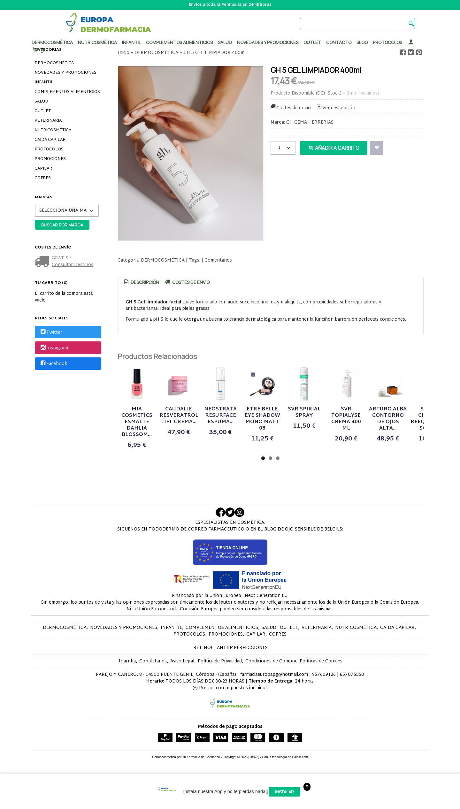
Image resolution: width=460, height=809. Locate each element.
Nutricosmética (97, 42)
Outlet (312, 42)
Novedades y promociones (267, 42)
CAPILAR (43, 168)
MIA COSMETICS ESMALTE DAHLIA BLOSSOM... (151, 444)
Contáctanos (153, 677)
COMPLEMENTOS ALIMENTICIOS (67, 92)
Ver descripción (335, 108)
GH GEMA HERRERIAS (310, 122)
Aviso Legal (182, 677)
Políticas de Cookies (321, 677)
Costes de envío (290, 108)
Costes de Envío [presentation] (187, 282)
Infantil (131, 42)
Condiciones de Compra (270, 677)
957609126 (324, 690)
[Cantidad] (283, 148)
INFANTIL (43, 82)
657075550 (352, 690)
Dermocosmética (52, 42)
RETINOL (203, 664)
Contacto (338, 42)
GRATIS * (62, 258)
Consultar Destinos (72, 265)
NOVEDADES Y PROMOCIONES (65, 73)
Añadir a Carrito (333, 147)
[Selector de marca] (66, 211)
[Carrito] (38, 50)
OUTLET (42, 111)
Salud (225, 42)
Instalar (284, 792)
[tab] (141, 282)
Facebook (53, 364)
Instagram (53, 348)
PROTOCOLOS (387, 42)
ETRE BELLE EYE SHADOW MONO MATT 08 (362, 444)
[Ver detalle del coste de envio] (43, 262)
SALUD (41, 101)
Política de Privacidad (220, 677)
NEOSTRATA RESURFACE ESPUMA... (291, 441)
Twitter (50, 333)
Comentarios (218, 260)
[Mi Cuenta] (411, 42)
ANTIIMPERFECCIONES (242, 664)
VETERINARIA (48, 121)
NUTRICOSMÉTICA (52, 130)
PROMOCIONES (50, 159)
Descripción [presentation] (141, 282)
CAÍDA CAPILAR (49, 140)
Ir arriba (127, 677)
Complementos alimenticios (179, 42)
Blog (362, 42)
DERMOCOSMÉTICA (54, 63)
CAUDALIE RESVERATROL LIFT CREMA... (221, 441)
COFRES (42, 178)
